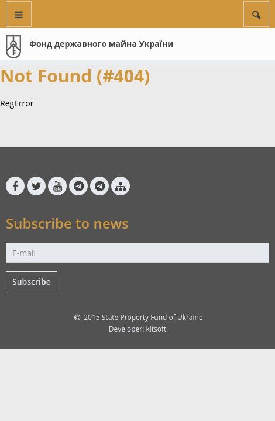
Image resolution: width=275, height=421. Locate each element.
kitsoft (156, 329)
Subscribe (31, 281)
